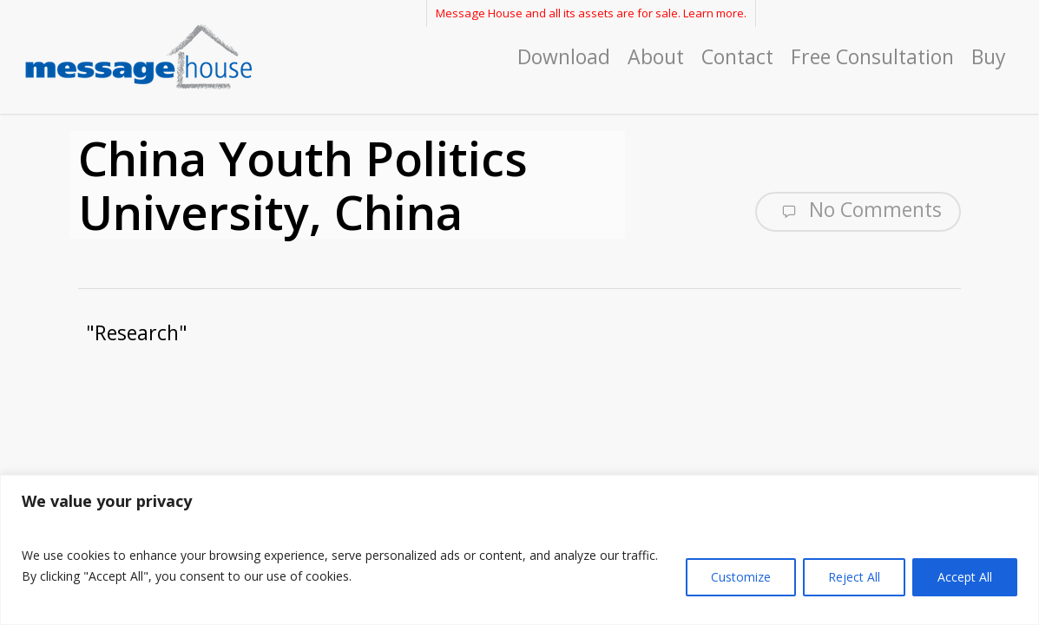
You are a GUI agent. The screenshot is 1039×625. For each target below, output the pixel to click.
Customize (741, 577)
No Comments (858, 210)
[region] (519, 550)
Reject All (854, 577)
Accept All (964, 577)
